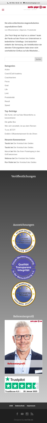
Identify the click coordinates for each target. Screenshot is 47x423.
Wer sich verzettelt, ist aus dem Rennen (20, 126)
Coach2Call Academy (13, 74)
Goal (6, 85)
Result (7, 101)
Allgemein (23, 30)
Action (7, 70)
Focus (7, 81)
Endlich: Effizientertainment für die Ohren (21, 134)
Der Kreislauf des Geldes (23, 143)
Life (6, 89)
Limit (6, 93)
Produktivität (31, 30)
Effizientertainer (13, 30)
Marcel (7, 151)
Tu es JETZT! (10, 130)
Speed (7, 105)
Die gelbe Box (10, 122)
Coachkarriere (10, 78)
